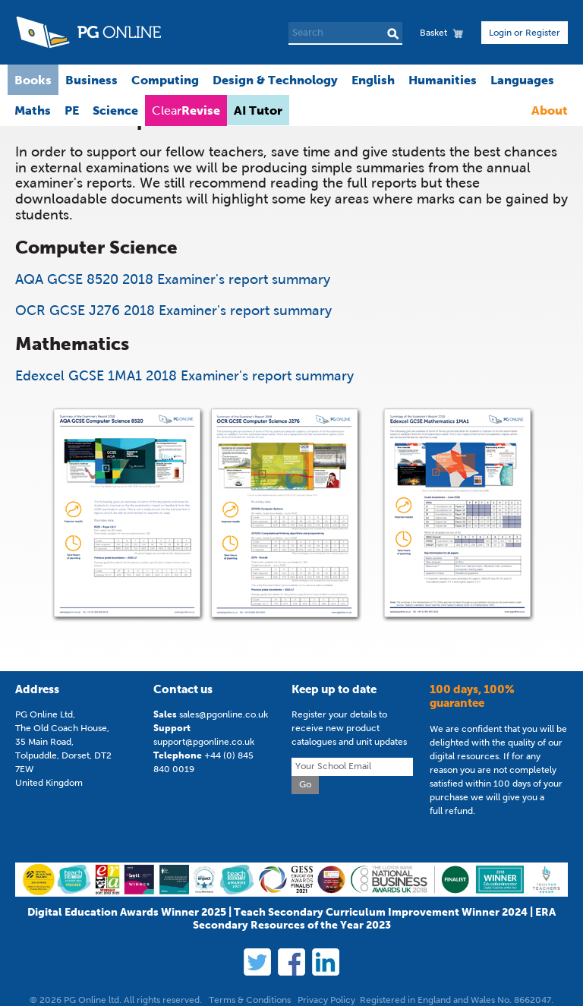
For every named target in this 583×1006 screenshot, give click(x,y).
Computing (165, 80)
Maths (32, 110)
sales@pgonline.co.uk (223, 714)
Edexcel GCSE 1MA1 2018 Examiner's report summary (184, 375)
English (373, 80)
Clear (186, 110)
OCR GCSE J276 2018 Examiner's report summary (173, 310)
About (549, 110)
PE (72, 110)
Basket (433, 32)
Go (305, 784)
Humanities (442, 80)
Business (91, 80)
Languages (522, 80)
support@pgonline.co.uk (203, 741)
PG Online (88, 32)
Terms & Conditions (250, 1000)
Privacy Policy (326, 1000)
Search (392, 33)
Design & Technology (275, 80)
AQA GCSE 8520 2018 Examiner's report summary (172, 279)
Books (33, 80)
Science (115, 110)
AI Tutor (258, 110)
